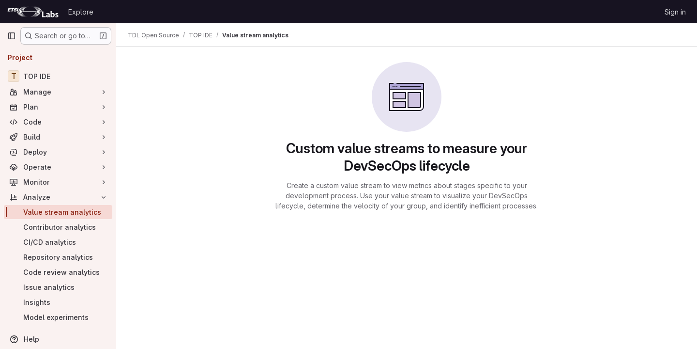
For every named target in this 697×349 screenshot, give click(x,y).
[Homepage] (33, 11)
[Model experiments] (58, 317)
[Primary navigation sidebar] (11, 36)
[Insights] (58, 302)
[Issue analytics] (58, 287)
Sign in (675, 12)
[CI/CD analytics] (58, 242)
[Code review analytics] (58, 272)
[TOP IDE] (58, 76)
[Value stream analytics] (58, 212)
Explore (80, 12)
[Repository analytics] (58, 257)
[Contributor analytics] (58, 227)
